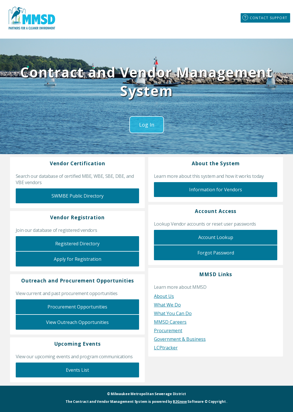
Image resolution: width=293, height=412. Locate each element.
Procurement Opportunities (77, 307)
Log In (146, 124)
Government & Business (180, 339)
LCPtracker (166, 348)
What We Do (167, 305)
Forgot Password (215, 253)
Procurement (168, 330)
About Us (164, 296)
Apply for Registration (77, 259)
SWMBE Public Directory (78, 196)
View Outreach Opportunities (77, 322)
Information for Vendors (215, 189)
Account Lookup (215, 237)
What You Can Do (173, 313)
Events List (77, 370)
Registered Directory (77, 243)
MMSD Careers (170, 322)
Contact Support (268, 17)
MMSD (31, 18)
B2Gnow (180, 401)
